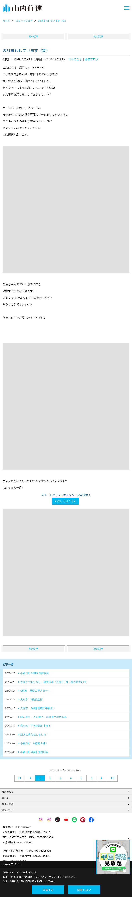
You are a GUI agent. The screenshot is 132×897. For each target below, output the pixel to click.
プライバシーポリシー (46, 877)
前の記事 (33, 36)
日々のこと (75, 59)
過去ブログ (91, 59)
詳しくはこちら (66, 501)
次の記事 (98, 36)
